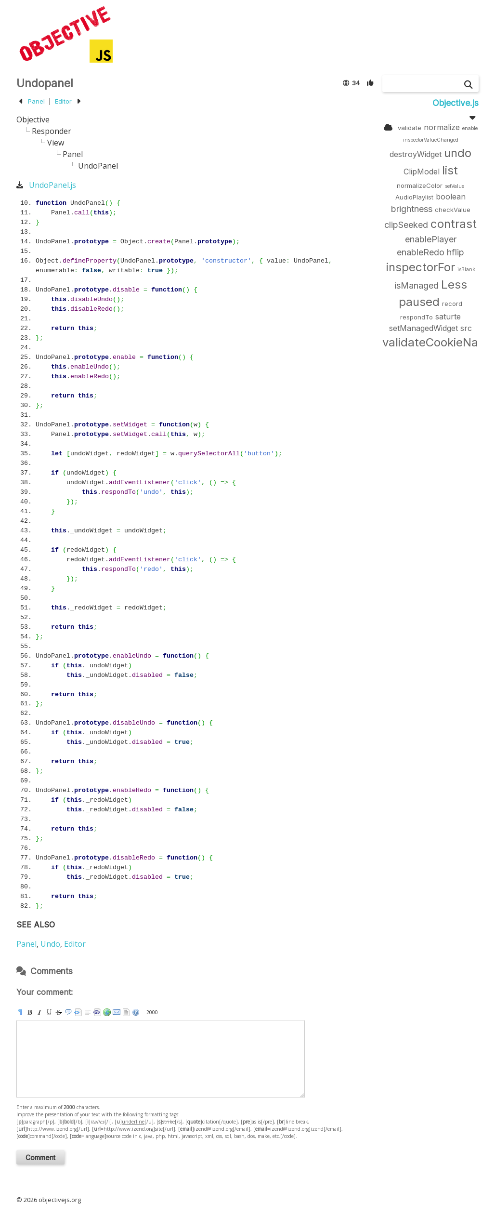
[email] (116, 1012)
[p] (20, 1012)
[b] (30, 1012)
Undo (50, 944)
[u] (49, 1012)
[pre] (78, 1012)
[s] (59, 1012)
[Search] (468, 84)
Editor (63, 101)
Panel (36, 101)
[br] (87, 1012)
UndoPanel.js (52, 185)
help (136, 1012)
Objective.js (455, 103)
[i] (39, 1012)
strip (126, 1012)
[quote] (68, 1012)
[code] (97, 1012)
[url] (107, 1012)
